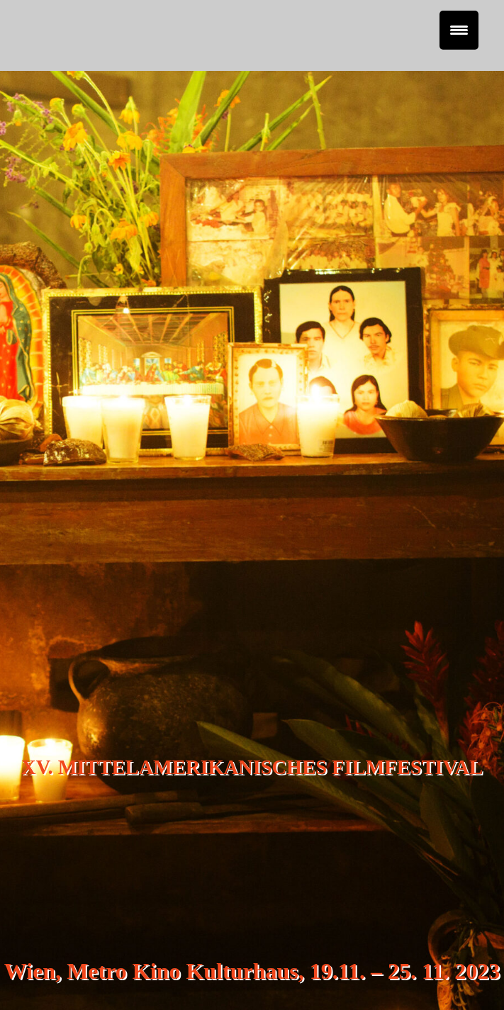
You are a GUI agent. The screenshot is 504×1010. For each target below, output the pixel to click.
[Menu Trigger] (458, 30)
